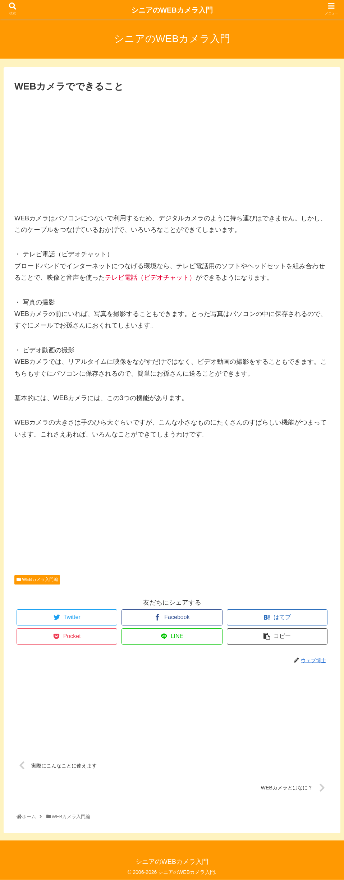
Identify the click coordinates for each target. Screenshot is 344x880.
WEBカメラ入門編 (37, 579)
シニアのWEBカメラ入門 (172, 10)
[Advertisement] (172, 149)
